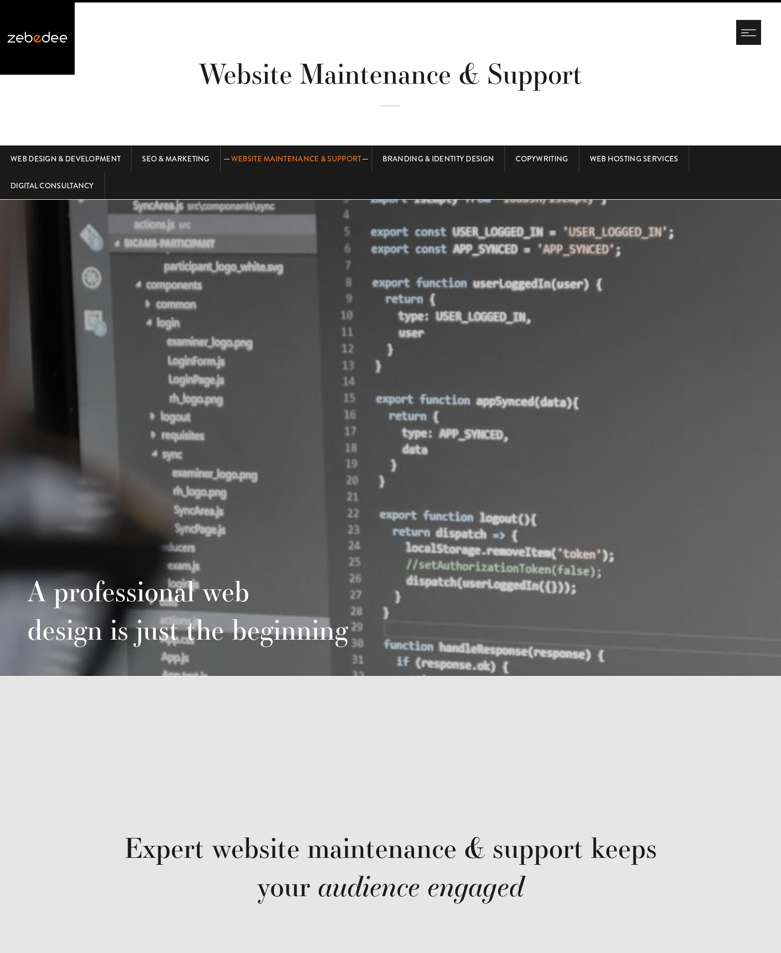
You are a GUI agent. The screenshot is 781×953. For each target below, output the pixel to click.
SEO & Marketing (176, 158)
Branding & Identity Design (438, 158)
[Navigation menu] (748, 32)
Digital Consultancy (52, 185)
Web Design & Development (65, 158)
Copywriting (542, 158)
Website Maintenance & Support (296, 158)
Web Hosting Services (634, 158)
